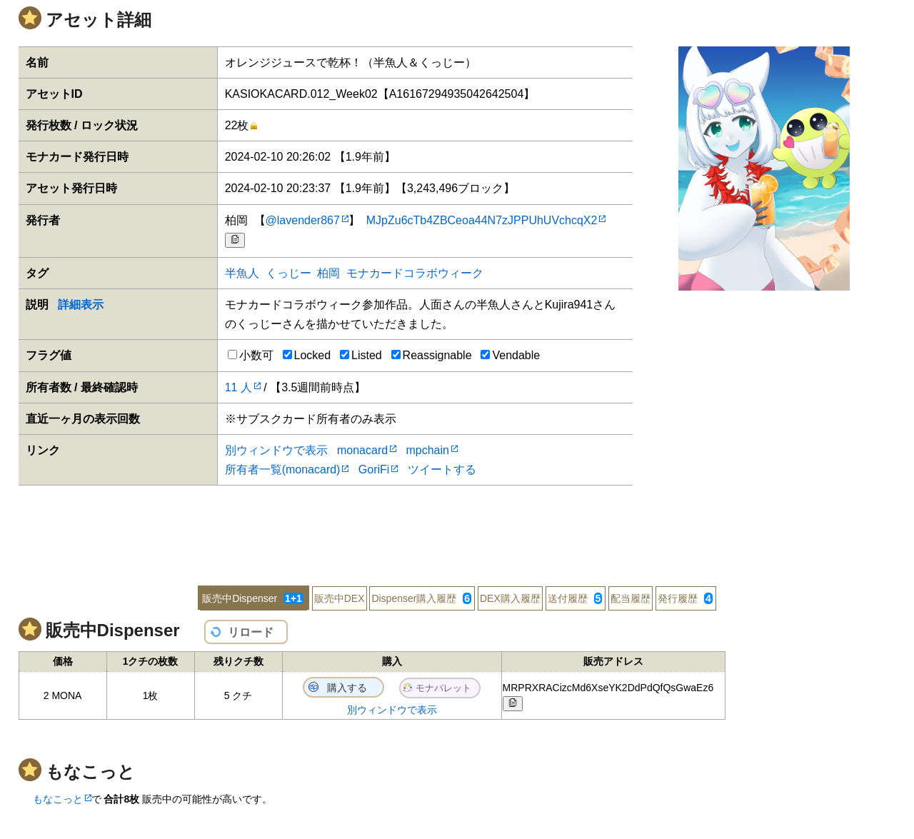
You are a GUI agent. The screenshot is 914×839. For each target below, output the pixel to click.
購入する (347, 687)
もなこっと (58, 799)
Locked (307, 355)
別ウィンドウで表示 (276, 450)
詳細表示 (81, 304)
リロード (250, 632)
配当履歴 (631, 598)
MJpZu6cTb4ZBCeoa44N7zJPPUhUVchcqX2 (482, 220)
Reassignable (431, 355)
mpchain (427, 450)
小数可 (250, 355)
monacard (362, 450)
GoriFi (374, 469)
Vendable (510, 355)
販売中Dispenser (252, 598)
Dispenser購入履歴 (421, 598)
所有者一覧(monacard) (283, 469)
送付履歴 (575, 598)
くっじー (288, 273)
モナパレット (443, 688)
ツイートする (442, 469)
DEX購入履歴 (510, 598)
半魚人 (242, 273)
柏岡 (328, 273)
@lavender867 (303, 220)
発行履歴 (685, 598)
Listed (361, 355)
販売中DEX (339, 598)
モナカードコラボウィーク (414, 273)
